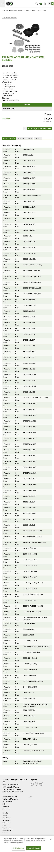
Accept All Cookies (33, 849)
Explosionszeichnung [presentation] (25, 138)
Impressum (6, 820)
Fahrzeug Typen (8, 801)
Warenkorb (6, 809)
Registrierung (7, 828)
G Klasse (43, 10)
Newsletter (6, 818)
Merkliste (6, 806)
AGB (4, 825)
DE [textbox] (49, 3)
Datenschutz (7, 823)
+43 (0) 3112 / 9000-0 (13, 789)
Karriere (5, 833)
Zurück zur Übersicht (9, 18)
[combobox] (50, 3)
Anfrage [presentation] (38, 138)
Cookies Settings (18, 849)
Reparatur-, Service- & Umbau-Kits (28, 10)
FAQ (4, 804)
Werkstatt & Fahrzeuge (10, 799)
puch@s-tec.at (18, 791)
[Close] (51, 840)
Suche (5, 815)
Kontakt (5, 813)
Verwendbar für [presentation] (9, 138)
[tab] (9, 138)
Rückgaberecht (7, 830)
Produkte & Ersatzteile (9, 10)
